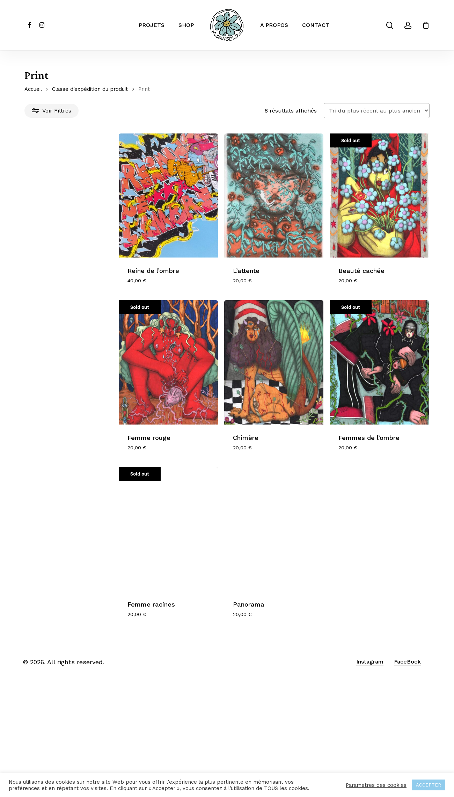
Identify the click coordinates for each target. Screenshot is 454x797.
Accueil (33, 89)
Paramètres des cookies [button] (376, 785)
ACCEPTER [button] (428, 785)
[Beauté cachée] (364, 214)
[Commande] (377, 110)
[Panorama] (226, 627)
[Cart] (426, 25)
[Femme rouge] (89, 420)
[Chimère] (226, 420)
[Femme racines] (89, 627)
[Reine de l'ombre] (89, 214)
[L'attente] (226, 214)
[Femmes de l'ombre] (364, 420)
